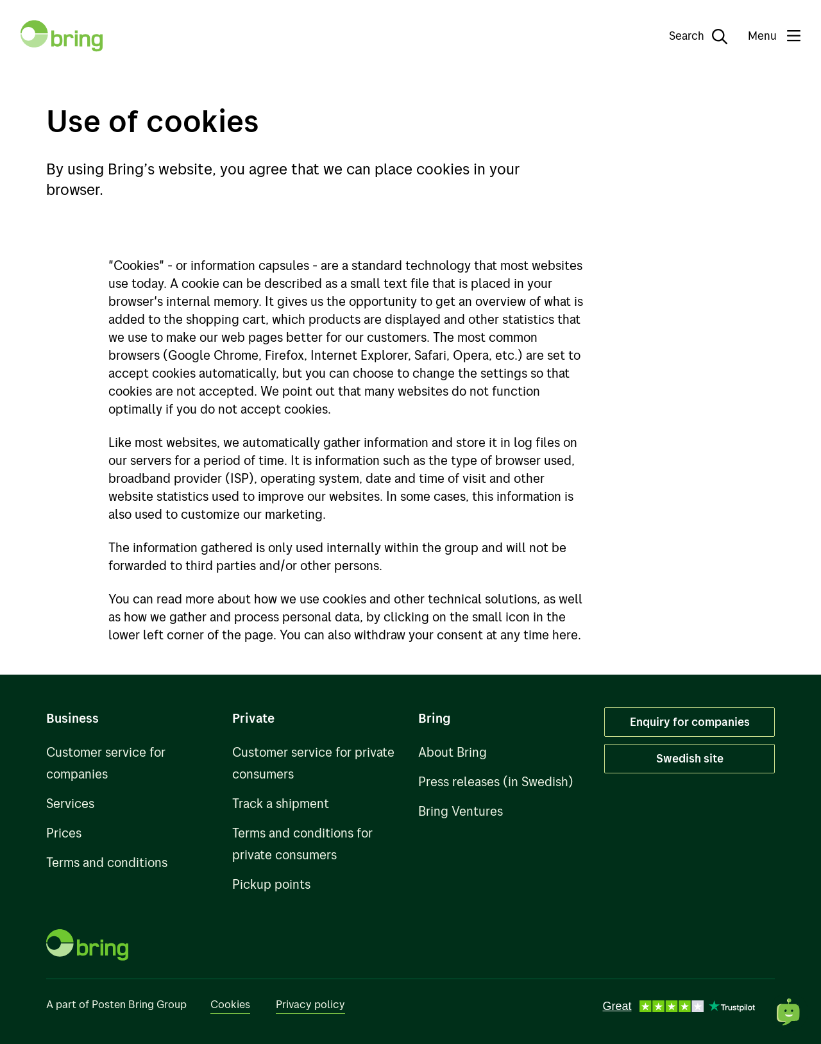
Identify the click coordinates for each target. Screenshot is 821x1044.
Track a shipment (280, 803)
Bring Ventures (460, 811)
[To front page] (62, 36)
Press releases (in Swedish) (495, 781)
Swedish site (690, 758)
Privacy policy (310, 1004)
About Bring (452, 752)
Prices (63, 833)
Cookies (230, 1004)
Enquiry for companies (690, 721)
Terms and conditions (106, 862)
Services (70, 803)
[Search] (689, 36)
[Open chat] (789, 1012)
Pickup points (271, 884)
